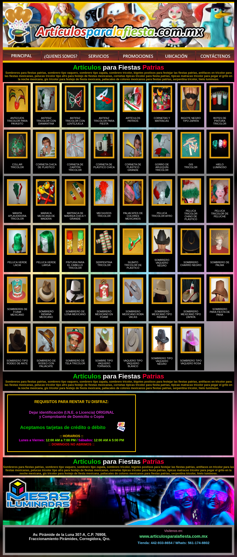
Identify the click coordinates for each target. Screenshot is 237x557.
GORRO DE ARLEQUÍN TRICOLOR (162, 167)
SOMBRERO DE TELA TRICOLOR (75, 362)
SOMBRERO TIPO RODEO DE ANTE (17, 362)
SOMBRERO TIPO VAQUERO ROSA (191, 363)
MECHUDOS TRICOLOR (104, 214)
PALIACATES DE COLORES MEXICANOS (133, 216)
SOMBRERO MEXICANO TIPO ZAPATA (191, 314)
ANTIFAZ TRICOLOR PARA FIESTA (104, 121)
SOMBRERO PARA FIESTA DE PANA (220, 312)
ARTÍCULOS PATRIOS (133, 121)
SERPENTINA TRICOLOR (104, 263)
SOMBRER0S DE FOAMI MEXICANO (17, 312)
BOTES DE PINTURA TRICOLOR (219, 121)
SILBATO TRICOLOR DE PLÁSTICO (133, 265)
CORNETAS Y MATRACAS (162, 121)
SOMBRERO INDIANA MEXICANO (46, 314)
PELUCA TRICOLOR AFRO (162, 214)
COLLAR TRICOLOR (17, 167)
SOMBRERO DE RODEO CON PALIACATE (46, 363)
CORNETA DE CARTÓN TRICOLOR (75, 167)
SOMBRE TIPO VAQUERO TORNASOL (104, 363)
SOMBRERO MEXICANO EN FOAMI (104, 314)
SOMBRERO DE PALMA (219, 263)
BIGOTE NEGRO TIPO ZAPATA (191, 121)
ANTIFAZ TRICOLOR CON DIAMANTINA (46, 121)
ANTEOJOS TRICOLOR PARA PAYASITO (17, 121)
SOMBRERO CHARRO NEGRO (190, 263)
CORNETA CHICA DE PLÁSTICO (46, 167)
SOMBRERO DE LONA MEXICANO (75, 313)
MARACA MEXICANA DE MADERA (46, 216)
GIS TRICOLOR (190, 166)
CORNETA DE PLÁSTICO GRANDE (133, 167)
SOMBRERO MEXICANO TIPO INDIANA (162, 314)
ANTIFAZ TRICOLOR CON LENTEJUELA (75, 121)
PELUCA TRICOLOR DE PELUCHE (219, 213)
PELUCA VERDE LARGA (46, 263)
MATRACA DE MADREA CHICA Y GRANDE (75, 216)
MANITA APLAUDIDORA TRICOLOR (17, 216)
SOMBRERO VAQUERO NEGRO (161, 263)
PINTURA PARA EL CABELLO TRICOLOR (75, 265)
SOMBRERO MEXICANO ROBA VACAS (133, 314)
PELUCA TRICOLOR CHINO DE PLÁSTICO (190, 215)
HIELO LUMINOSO (220, 166)
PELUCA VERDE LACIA (17, 263)
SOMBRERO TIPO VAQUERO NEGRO (162, 361)
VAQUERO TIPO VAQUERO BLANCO (133, 363)
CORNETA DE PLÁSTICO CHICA (104, 166)
